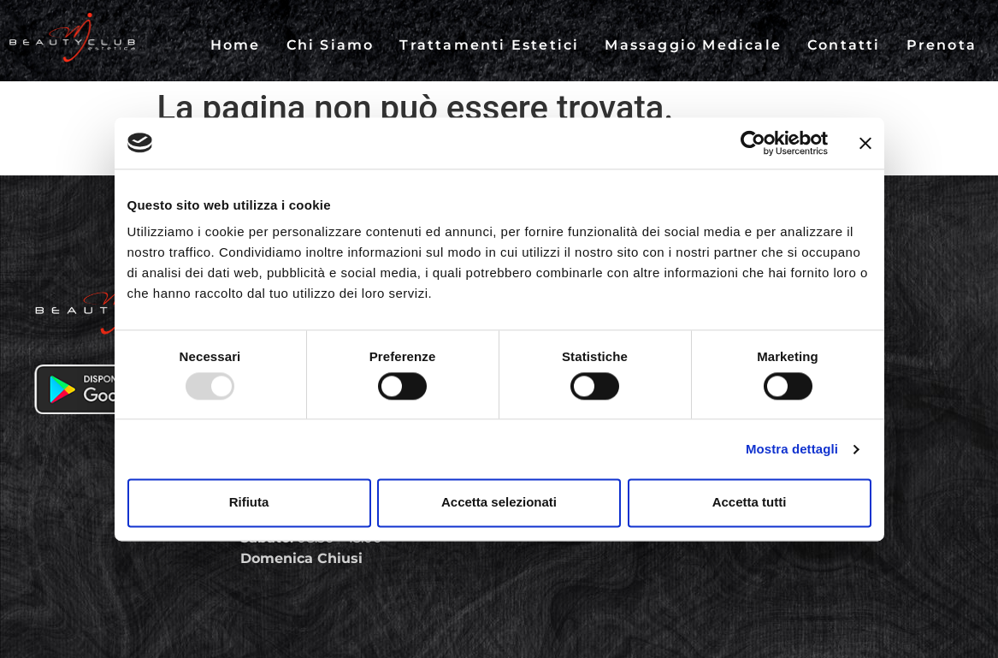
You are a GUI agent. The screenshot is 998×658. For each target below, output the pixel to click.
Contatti (844, 45)
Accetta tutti (749, 502)
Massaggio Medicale (693, 45)
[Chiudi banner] (865, 143)
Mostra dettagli (792, 449)
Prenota (941, 45)
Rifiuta (249, 502)
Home (235, 45)
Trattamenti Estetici (489, 45)
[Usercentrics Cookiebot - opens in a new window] (753, 143)
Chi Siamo (330, 45)
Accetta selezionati (499, 502)
